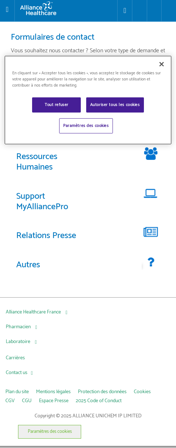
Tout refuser (57, 104)
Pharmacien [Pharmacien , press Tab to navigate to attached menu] (19, 327)
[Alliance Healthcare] (66, 8)
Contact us (16, 373)
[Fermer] (162, 64)
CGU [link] (27, 401)
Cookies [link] (142, 392)
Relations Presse (46, 236)
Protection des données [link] (102, 392)
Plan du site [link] (17, 392)
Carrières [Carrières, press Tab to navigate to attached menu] (15, 358)
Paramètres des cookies (50, 431)
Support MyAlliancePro (42, 201)
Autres (28, 265)
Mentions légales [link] (53, 392)
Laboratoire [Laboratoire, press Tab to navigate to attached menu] (18, 342)
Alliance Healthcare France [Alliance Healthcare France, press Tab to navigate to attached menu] (34, 312)
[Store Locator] (125, 10)
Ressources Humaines (36, 162)
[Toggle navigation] (7, 10)
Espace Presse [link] (54, 401)
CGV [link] (10, 401)
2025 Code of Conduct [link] (99, 401)
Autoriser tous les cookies (115, 104)
